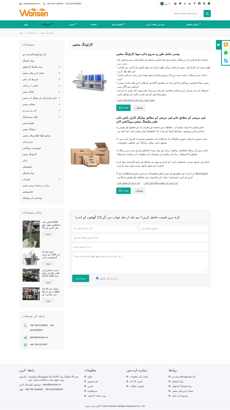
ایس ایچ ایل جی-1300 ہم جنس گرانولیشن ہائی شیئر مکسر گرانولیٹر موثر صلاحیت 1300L (51, 254)
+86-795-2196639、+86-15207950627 (64, 3)
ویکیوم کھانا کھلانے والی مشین (36, 135)
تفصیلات (139, 108)
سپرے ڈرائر (28, 141)
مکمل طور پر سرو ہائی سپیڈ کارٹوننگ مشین (136, 100)
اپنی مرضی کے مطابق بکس (128, 183)
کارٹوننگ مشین (30, 154)
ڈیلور (90, 376)
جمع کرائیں (80, 278)
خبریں (73, 24)
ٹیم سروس (93, 381)
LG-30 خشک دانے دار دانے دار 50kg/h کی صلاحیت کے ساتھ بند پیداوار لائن (51, 291)
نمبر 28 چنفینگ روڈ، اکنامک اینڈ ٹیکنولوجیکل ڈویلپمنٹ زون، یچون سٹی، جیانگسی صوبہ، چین (53, 378)
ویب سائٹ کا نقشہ (97, 395)
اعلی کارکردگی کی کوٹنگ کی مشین (40, 98)
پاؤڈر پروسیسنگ (30, 116)
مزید (48, 234)
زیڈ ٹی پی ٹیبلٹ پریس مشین (36, 185)
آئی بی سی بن (29, 110)
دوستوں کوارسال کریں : (30, 384)
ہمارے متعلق (193, 24)
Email (123, 107)
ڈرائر (25, 160)
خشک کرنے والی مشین (33, 73)
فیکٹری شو (118, 24)
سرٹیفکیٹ (92, 391)
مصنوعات (47, 24)
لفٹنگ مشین (28, 91)
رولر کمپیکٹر (28, 60)
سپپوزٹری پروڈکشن (32, 148)
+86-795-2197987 (38, 344)
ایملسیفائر (27, 166)
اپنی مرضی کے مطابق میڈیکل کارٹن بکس (160, 183)
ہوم (26, 24)
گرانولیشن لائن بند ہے (34, 54)
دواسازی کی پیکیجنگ (32, 198)
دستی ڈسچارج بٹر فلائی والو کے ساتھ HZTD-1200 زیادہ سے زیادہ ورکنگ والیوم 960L (51, 273)
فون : (21, 389)
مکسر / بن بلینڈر (30, 85)
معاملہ (93, 24)
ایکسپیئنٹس (28, 191)
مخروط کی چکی (31, 79)
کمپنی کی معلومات (139, 376)
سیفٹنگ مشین (29, 129)
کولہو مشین (28, 123)
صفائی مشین (29, 104)
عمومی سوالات (137, 386)
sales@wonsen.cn (31, 3)
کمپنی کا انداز (136, 381)
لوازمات (26, 179)
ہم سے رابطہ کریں (155, 24)
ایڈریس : (23, 376)
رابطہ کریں (27, 370)
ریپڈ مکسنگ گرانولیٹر (32, 67)
